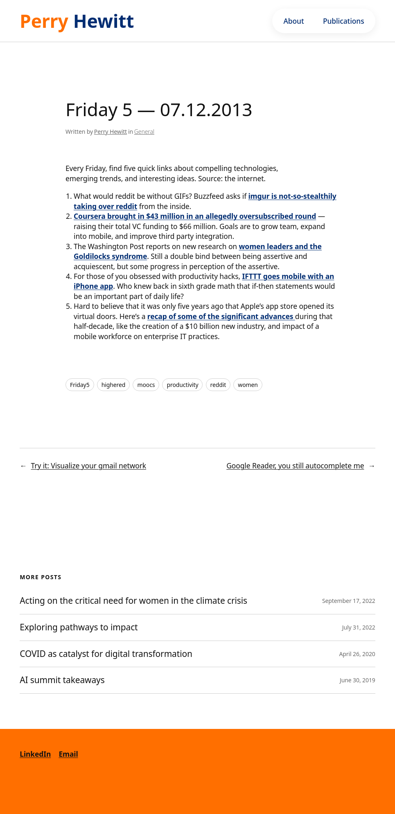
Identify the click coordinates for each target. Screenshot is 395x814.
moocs (146, 385)
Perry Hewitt (110, 131)
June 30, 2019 (357, 680)
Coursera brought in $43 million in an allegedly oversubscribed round (195, 216)
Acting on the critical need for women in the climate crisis (133, 601)
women (248, 385)
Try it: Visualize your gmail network (89, 465)
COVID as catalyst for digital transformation (107, 654)
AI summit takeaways (62, 680)
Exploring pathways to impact (79, 627)
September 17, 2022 (348, 601)
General (144, 131)
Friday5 (80, 385)
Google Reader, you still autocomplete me (295, 465)
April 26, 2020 (357, 654)
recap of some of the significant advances (221, 316)
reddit (218, 385)
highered (114, 385)
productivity (182, 385)
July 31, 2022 (358, 627)
